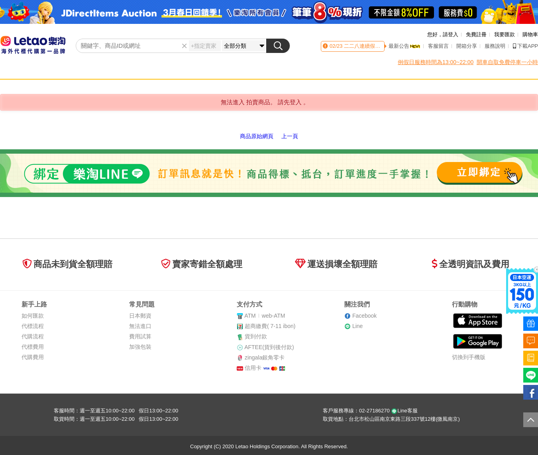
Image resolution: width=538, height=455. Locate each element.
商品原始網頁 (256, 136)
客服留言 (438, 46)
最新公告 (404, 46)
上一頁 (289, 136)
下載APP (525, 46)
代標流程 (33, 326)
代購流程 (33, 336)
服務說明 (495, 46)
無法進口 (140, 326)
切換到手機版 (468, 357)
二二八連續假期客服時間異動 (377, 46)
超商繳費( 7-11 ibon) (270, 326)
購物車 (530, 34)
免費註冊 (476, 34)
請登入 (450, 34)
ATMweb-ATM (264, 315)
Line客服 (404, 411)
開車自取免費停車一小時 (507, 62)
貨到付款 (256, 336)
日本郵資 (140, 315)
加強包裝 (140, 347)
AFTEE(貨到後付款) (269, 347)
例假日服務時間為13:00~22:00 (435, 62)
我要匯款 (504, 34)
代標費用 (33, 347)
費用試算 (140, 336)
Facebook (364, 315)
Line (357, 326)
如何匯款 (33, 315)
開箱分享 (466, 46)
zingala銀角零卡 (265, 357)
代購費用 (33, 357)
